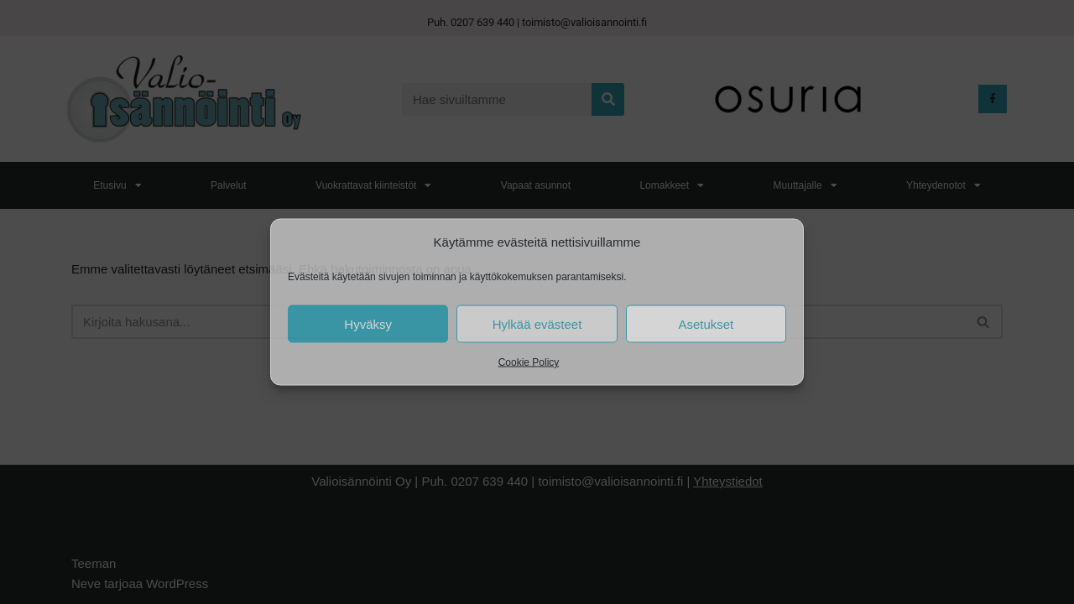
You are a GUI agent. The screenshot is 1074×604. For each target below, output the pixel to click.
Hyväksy (368, 323)
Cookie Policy (529, 362)
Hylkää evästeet (537, 323)
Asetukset (705, 323)
